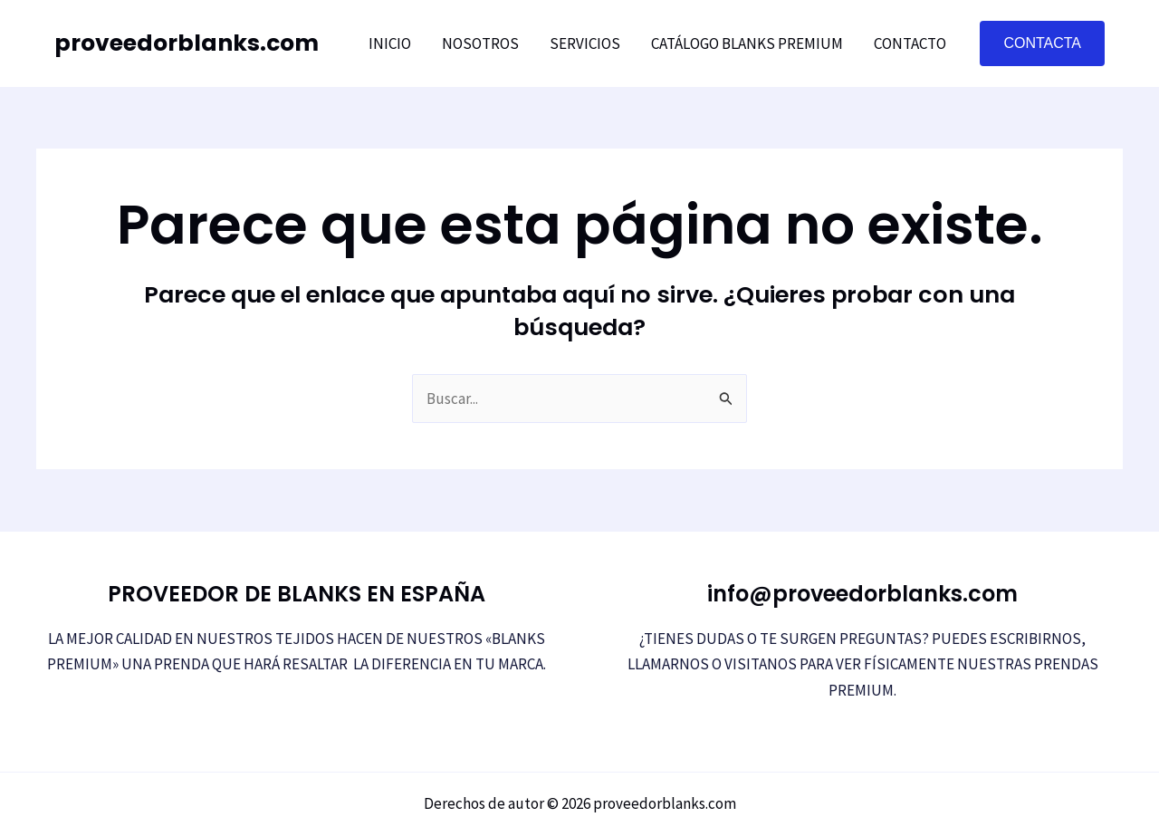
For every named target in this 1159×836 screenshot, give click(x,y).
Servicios (585, 43)
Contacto (910, 43)
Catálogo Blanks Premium (747, 43)
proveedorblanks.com (186, 43)
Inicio (390, 43)
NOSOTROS (480, 43)
